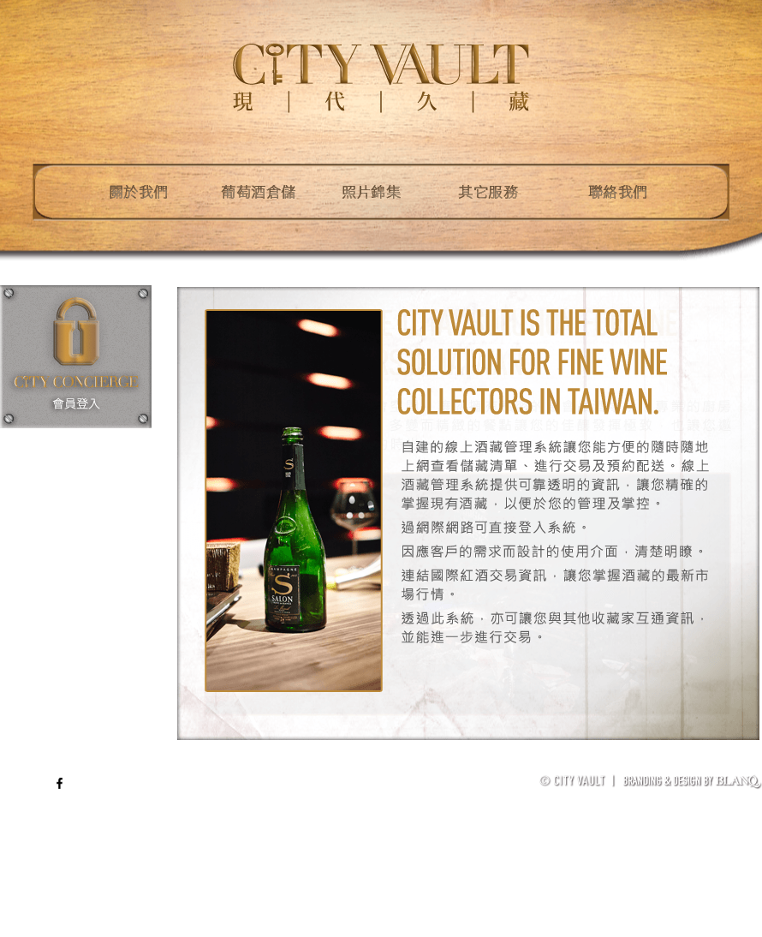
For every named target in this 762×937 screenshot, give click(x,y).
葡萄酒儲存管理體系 (544, 766)
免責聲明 (624, 766)
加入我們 (741, 766)
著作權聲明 (682, 766)
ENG (35, 783)
